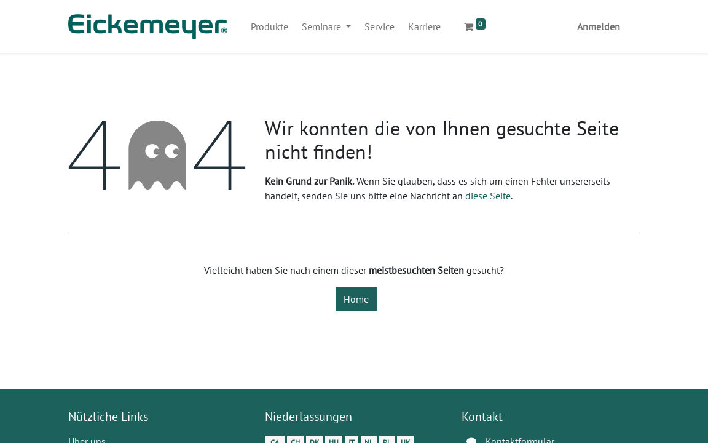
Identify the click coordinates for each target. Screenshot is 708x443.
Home (356, 299)
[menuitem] (269, 26)
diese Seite (488, 196)
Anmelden (598, 26)
